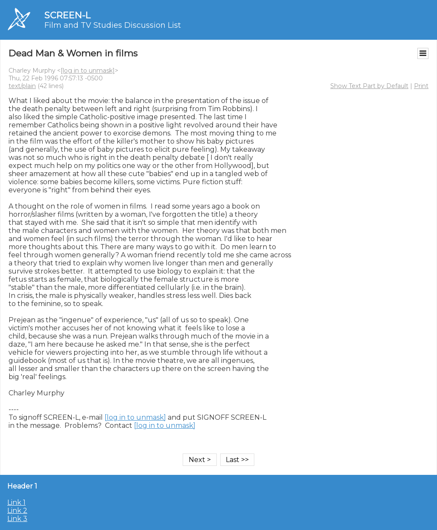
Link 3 (17, 519)
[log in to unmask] (88, 70)
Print (421, 86)
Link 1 (16, 502)
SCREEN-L (67, 15)
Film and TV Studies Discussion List (112, 25)
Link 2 (17, 510)
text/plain (22, 86)
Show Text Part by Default (369, 86)
